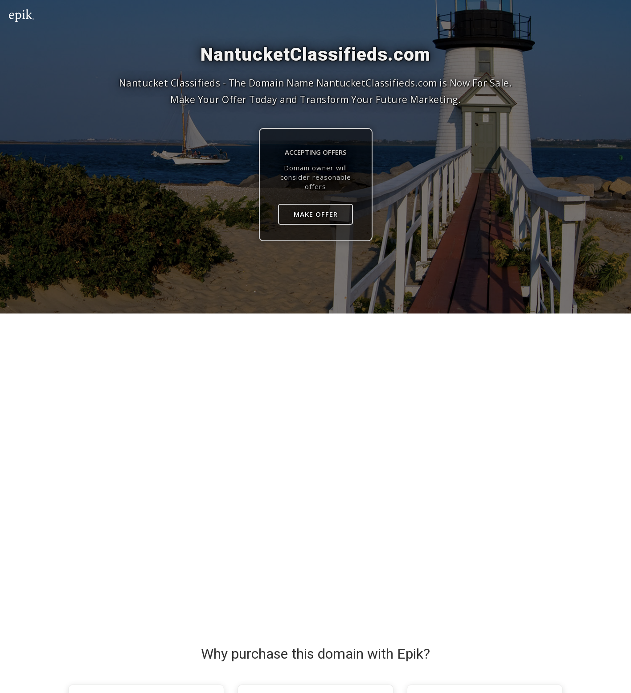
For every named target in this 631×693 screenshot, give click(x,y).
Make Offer (316, 214)
